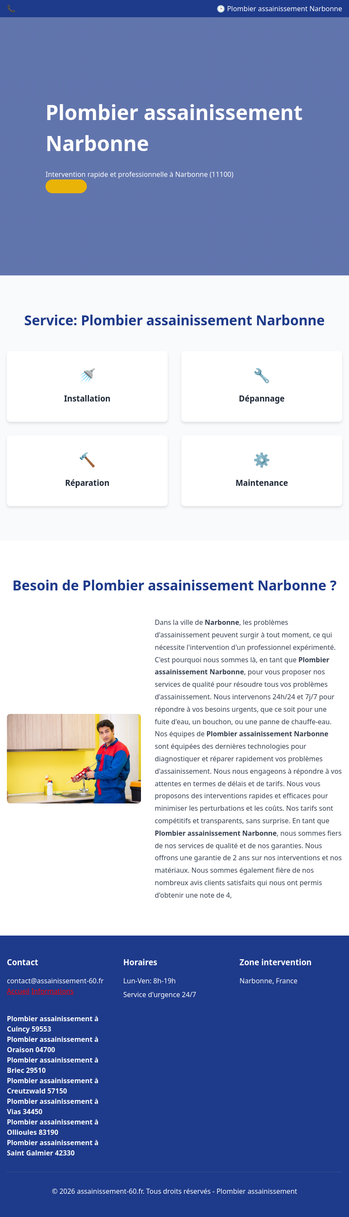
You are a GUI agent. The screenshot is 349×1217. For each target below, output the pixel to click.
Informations (52, 991)
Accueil (18, 991)
